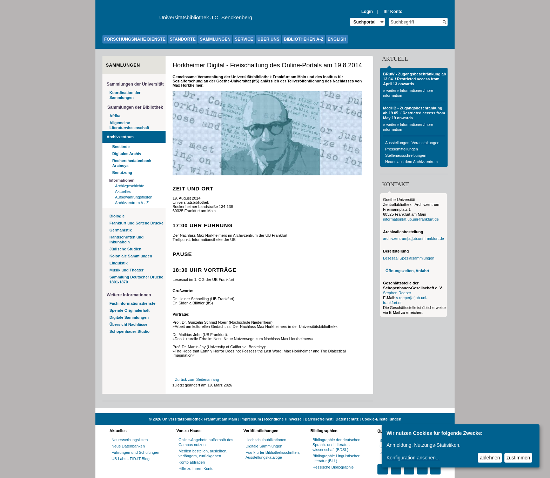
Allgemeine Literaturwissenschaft (129, 125)
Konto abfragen (192, 462)
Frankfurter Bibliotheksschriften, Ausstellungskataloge (273, 454)
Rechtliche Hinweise (282, 419)
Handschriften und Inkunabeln (126, 239)
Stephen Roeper (397, 293)
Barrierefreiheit (319, 419)
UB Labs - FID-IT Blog (130, 459)
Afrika (114, 116)
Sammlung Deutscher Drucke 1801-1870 (136, 279)
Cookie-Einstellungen (381, 419)
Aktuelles (123, 191)
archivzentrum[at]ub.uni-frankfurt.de (413, 238)
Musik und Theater (126, 270)
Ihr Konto (393, 11)
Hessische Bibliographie (333, 467)
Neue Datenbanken (128, 446)
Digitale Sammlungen (129, 317)
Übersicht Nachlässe (128, 324)
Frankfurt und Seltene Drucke (136, 223)
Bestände (121, 146)
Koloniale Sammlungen (130, 256)
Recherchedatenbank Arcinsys (131, 163)
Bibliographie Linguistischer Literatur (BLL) (336, 458)
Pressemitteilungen (401, 149)
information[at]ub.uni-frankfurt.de (411, 219)
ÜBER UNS (268, 39)
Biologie (117, 216)
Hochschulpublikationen (266, 440)
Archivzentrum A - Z (132, 203)
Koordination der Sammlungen (125, 95)
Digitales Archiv (126, 154)
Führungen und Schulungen (135, 452)
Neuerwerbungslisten (130, 440)
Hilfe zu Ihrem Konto (196, 468)
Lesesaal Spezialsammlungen (408, 258)
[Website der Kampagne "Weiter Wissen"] (275, 411)
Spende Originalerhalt (129, 310)
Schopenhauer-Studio (129, 331)
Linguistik (118, 263)
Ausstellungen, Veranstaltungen (412, 143)
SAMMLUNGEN (215, 39)
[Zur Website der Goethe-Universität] (130, 19)
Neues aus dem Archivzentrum (411, 162)
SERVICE (244, 39)
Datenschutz (347, 419)
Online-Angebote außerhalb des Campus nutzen (206, 442)
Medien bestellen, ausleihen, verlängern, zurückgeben (203, 453)
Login (367, 11)
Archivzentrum (120, 137)
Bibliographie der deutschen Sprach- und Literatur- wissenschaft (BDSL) (336, 445)
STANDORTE (183, 39)
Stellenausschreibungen (405, 155)
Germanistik (120, 230)
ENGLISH (337, 39)
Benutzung (122, 172)
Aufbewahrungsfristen (133, 197)
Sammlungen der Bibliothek (135, 107)
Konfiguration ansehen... (413, 457)
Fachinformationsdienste (132, 303)
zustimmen (518, 457)
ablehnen (490, 457)
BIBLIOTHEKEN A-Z (303, 39)
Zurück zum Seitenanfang (197, 379)
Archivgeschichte (129, 186)
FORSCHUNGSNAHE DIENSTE (135, 39)
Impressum (250, 419)
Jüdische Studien (125, 249)
